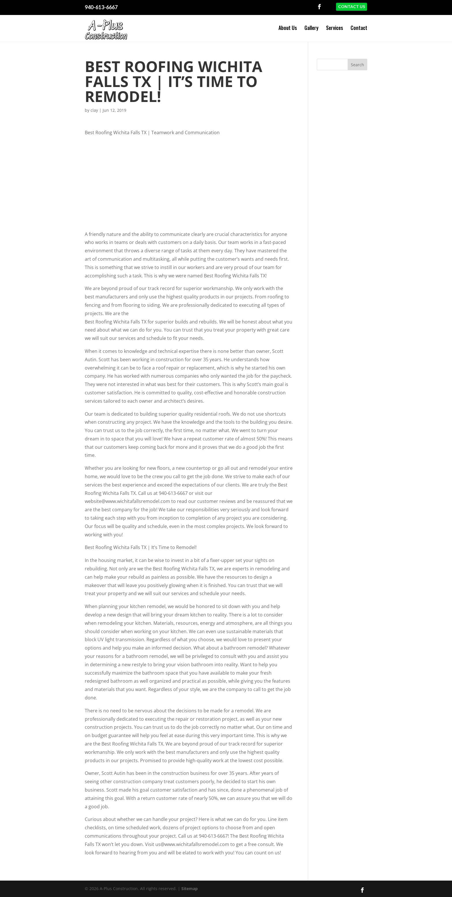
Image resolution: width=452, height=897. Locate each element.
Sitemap (189, 887)
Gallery (311, 28)
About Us (287, 28)
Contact (359, 28)
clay (94, 108)
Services (334, 28)
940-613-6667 (101, 7)
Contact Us (351, 6)
